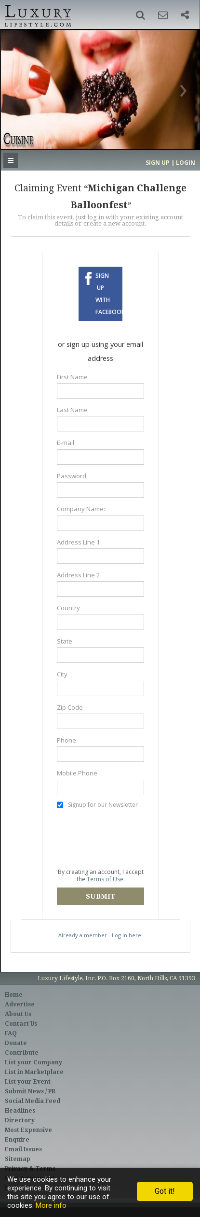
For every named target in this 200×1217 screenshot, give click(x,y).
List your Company (33, 1062)
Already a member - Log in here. (100, 935)
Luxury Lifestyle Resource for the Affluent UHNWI (37, 14)
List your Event (28, 1081)
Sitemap (17, 1159)
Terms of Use (105, 879)
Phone (66, 740)
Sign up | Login (170, 162)
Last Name (72, 409)
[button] (140, 15)
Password (71, 476)
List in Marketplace (34, 1072)
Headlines (20, 1110)
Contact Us (21, 1023)
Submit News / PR (30, 1091)
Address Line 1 (78, 542)
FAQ (11, 1033)
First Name (72, 376)
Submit (100, 896)
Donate (16, 1043)
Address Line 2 (78, 575)
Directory (20, 1120)
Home (14, 994)
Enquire (17, 1139)
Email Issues (23, 1149)
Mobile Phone (77, 773)
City (62, 674)
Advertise (20, 1004)
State (64, 641)
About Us (18, 1014)
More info (51, 1205)
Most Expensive (28, 1130)
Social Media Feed (32, 1101)
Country (68, 607)
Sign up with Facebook (108, 294)
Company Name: (81, 508)
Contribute (22, 1052)
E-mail (65, 442)
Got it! (165, 1191)
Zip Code (70, 707)
